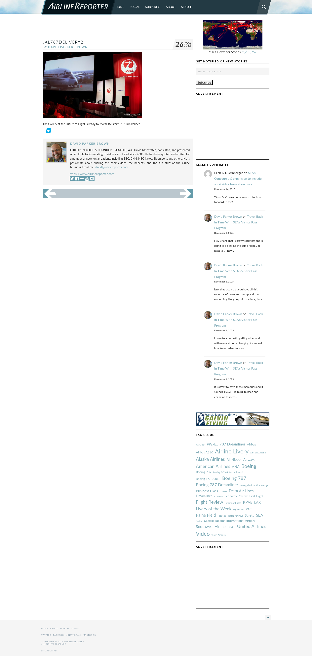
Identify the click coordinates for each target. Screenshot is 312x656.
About (171, 7)
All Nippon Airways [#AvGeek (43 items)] (241, 459)
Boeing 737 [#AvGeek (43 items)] (204, 472)
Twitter (46, 635)
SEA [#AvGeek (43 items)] (259, 515)
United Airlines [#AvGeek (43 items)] (251, 526)
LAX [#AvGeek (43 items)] (257, 502)
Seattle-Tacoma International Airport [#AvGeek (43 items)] (229, 520)
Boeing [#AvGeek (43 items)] (248, 466)
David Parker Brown (68, 47)
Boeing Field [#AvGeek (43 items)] (246, 485)
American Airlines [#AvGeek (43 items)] (213, 466)
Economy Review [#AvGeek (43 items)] (236, 496)
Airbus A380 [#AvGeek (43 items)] (204, 452)
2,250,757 (249, 52)
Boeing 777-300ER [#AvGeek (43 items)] (208, 478)
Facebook (59, 635)
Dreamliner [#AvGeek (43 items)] (204, 496)
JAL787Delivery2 (63, 41)
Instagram (74, 635)
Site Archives (49, 650)
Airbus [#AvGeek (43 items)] (251, 444)
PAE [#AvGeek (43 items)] (249, 509)
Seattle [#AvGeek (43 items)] (199, 521)
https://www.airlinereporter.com (92, 174)
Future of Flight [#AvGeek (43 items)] (233, 502)
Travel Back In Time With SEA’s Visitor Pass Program (238, 222)
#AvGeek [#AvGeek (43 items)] (200, 444)
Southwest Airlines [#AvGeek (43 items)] (211, 526)
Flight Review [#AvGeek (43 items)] (209, 502)
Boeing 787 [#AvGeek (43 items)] (234, 478)
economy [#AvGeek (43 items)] (218, 496)
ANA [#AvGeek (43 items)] (236, 466)
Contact (76, 628)
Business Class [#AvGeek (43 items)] (207, 491)
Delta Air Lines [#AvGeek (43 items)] (241, 490)
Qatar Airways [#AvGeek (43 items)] (235, 515)
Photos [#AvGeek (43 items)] (221, 515)
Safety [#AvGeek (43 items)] (249, 515)
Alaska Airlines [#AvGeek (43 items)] (210, 459)
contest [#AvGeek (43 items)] (223, 491)
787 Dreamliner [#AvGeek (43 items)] (232, 444)
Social (135, 7)
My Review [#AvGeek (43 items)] (238, 509)
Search (186, 7)
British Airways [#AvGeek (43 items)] (261, 485)
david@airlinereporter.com (111, 167)
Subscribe (152, 7)
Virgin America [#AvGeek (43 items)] (219, 535)
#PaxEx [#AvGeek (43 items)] (212, 444)
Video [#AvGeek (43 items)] (203, 533)
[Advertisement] (117, 29)
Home (120, 7)
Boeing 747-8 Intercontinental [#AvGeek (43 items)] (228, 472)
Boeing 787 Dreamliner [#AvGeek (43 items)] (217, 484)
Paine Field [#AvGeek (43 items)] (206, 514)
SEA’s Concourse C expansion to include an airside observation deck (238, 178)
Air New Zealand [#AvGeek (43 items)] (258, 452)
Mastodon (89, 635)
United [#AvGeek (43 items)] (232, 527)
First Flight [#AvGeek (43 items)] (256, 496)
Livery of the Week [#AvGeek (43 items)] (213, 508)
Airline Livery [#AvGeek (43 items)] (232, 451)
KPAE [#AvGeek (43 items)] (248, 502)
